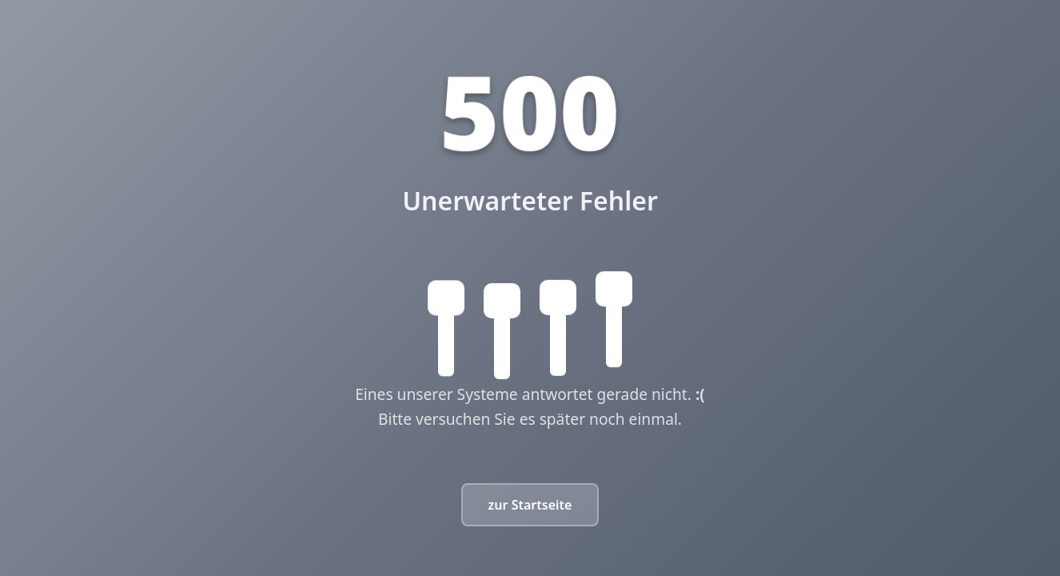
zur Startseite (530, 505)
